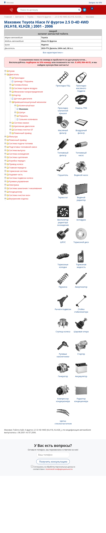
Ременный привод (22, 133)
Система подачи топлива (21, 143)
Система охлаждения (19, 154)
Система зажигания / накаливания (25, 188)
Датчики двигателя (23, 98)
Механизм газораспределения (28, 91)
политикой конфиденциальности (59, 469)
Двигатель (14, 74)
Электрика (14, 185)
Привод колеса (16, 164)
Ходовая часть (16, 174)
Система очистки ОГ (23, 129)
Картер (17, 95)
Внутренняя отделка (18, 198)
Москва (10, 2)
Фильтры (13, 136)
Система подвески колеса (21, 178)
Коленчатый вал (27, 105)
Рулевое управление (19, 181)
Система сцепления (18, 157)
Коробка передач (17, 160)
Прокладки (19, 78)
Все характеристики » (53, 52)
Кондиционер (15, 191)
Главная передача (17, 167)
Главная (8, 16)
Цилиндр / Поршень (23, 81)
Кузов (11, 71)
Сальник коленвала (28, 119)
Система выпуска (17, 150)
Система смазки (21, 122)
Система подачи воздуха (25, 88)
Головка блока (21, 84)
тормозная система (18, 171)
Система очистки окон (19, 195)
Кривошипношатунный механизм (30, 102)
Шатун (22, 112)
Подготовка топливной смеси (23, 147)
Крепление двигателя (24, 126)
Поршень (23, 116)
